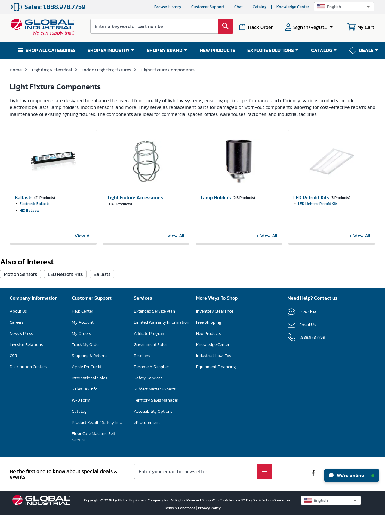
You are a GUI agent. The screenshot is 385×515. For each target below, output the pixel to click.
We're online (351, 475)
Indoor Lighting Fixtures (106, 69)
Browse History (167, 7)
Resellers (142, 356)
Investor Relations (26, 344)
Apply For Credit (87, 367)
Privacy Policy (209, 508)
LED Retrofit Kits (65, 274)
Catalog (259, 7)
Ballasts (102, 274)
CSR (13, 356)
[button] (344, 6)
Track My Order (86, 344)
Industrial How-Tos (213, 356)
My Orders (81, 333)
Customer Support (207, 7)
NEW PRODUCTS (217, 50)
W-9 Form (81, 400)
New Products (208, 333)
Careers (16, 322)
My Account (83, 322)
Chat (238, 7)
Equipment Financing (216, 367)
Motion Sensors (20, 274)
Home (16, 69)
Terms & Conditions (180, 508)
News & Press (21, 333)
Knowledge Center (292, 7)
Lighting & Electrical (52, 69)
